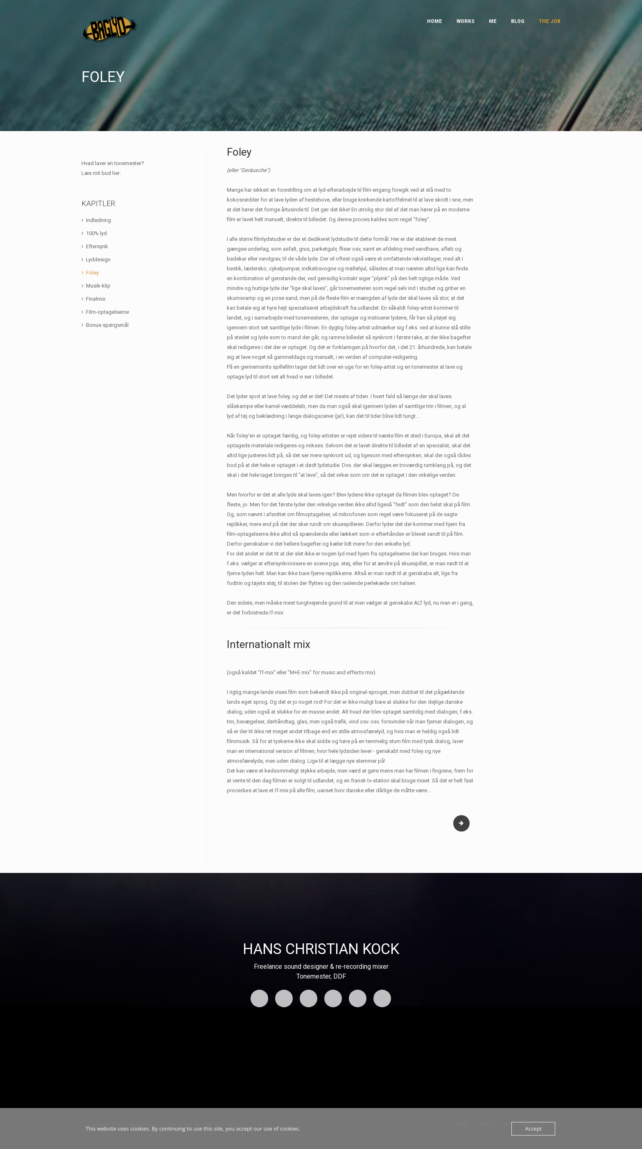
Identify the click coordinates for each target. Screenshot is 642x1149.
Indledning (98, 220)
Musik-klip (98, 286)
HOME (434, 21)
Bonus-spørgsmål (107, 325)
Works (466, 21)
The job (550, 21)
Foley (92, 273)
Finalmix (95, 299)
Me (493, 21)
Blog (517, 21)
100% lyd (96, 233)
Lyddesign (98, 259)
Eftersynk (97, 246)
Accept (533, 1128)
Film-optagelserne (107, 312)
